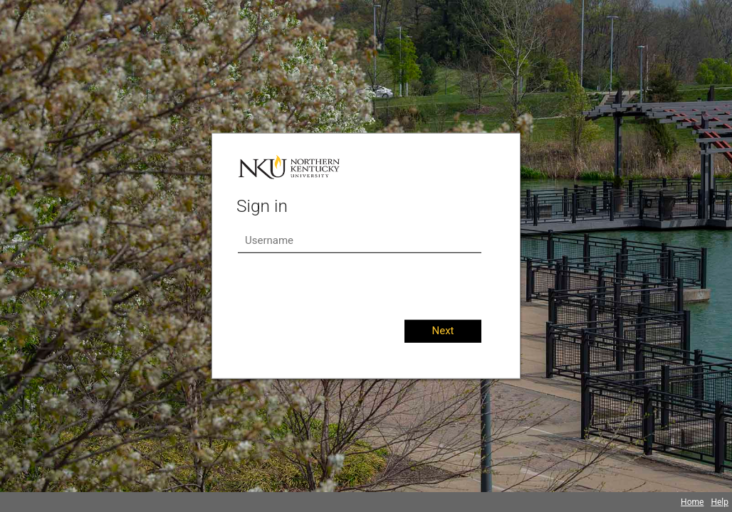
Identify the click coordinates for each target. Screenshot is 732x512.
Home (692, 502)
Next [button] (443, 330)
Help (719, 502)
